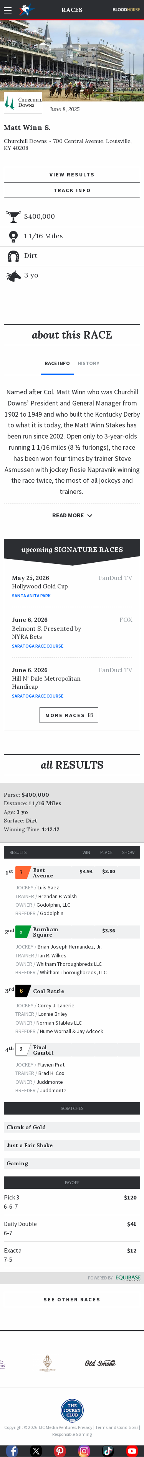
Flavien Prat (51, 1064)
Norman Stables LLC (59, 1022)
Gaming (17, 1163)
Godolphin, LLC (53, 904)
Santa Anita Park (31, 595)
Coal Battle (48, 991)
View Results (72, 174)
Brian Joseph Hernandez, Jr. (70, 946)
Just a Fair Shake (30, 1145)
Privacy (85, 1427)
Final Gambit (43, 1050)
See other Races (72, 1299)
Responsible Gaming (72, 1434)
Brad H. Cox (51, 1073)
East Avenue (43, 873)
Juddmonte (49, 1081)
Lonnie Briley (53, 1013)
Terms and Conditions (116, 1427)
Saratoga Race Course (37, 646)
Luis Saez (48, 887)
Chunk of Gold (26, 1127)
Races (72, 9)
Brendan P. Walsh (57, 896)
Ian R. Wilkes (52, 955)
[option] (45, 1365)
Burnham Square (45, 932)
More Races (68, 715)
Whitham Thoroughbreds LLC (69, 963)
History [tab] (88, 363)
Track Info (72, 190)
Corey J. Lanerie (56, 1005)
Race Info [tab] (57, 363)
